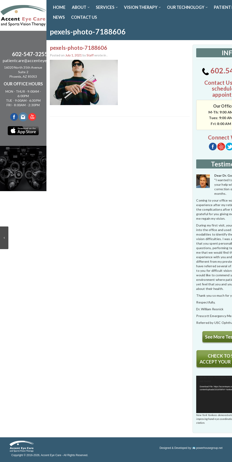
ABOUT (80, 7)
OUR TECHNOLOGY (187, 7)
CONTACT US (84, 17)
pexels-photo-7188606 (78, 47)
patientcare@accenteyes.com (30, 60)
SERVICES (107, 7)
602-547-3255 (30, 54)
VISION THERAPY (142, 7)
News (59, 17)
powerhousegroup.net (207, 448)
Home (59, 7)
